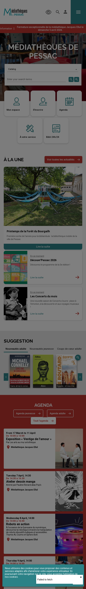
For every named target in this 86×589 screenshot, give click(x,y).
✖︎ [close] (81, 577)
